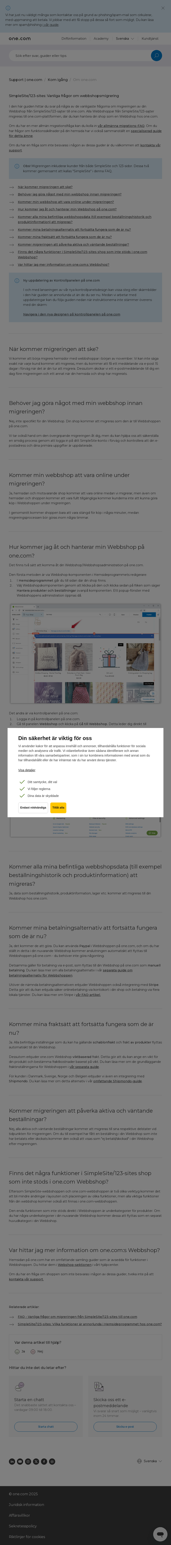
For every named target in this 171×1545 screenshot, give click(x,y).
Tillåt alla (60, 809)
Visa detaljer (26, 770)
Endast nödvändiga (33, 809)
